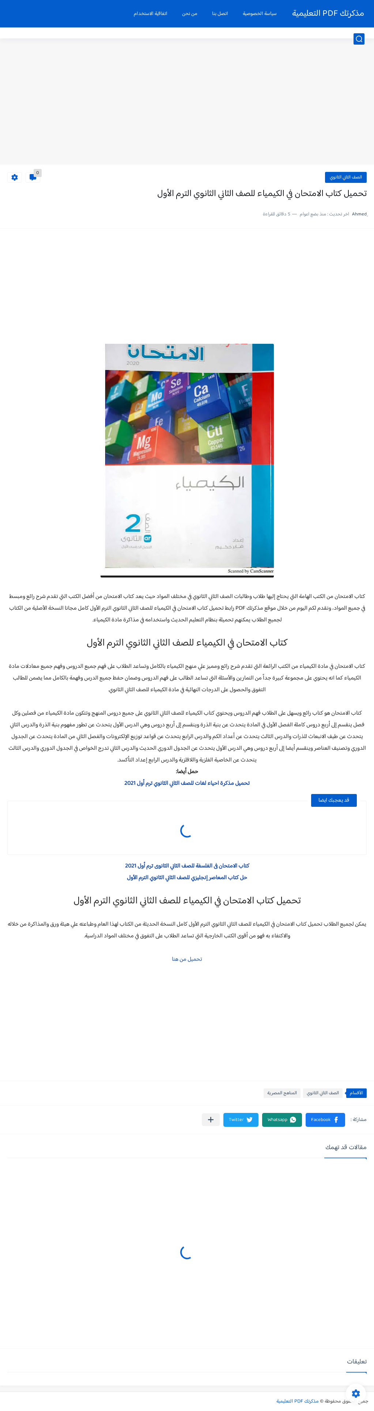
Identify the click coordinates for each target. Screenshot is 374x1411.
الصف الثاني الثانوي (346, 177)
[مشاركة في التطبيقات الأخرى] (211, 1119)
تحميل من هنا (187, 959)
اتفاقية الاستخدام (150, 14)
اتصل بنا (220, 14)
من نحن (189, 14)
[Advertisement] (187, 108)
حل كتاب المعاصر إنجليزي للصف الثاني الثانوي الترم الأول (187, 878)
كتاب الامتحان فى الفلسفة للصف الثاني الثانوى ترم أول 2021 (187, 866)
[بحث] (359, 39)
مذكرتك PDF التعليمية (328, 13)
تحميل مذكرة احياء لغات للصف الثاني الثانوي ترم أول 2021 (187, 784)
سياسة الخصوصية (260, 14)
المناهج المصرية (282, 1093)
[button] (325, 1120)
